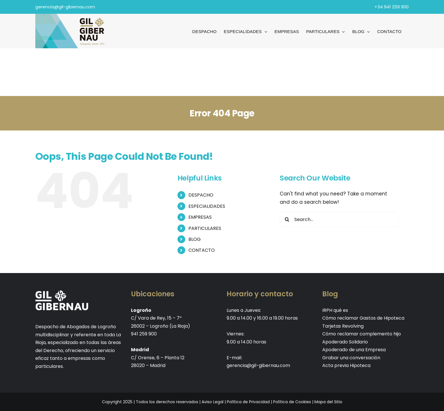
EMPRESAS (200, 217)
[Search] (287, 219)
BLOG (194, 239)
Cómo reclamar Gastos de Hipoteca (363, 318)
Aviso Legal (212, 402)
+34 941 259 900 (391, 7)
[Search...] (339, 219)
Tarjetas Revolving (343, 326)
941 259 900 (144, 334)
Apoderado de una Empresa (354, 349)
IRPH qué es (335, 310)
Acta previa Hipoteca (346, 365)
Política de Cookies (292, 402)
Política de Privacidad (248, 402)
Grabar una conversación (351, 357)
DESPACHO (200, 195)
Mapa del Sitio (328, 402)
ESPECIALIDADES (206, 206)
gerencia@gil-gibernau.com (65, 7)
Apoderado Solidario (345, 342)
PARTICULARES (204, 228)
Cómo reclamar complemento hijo (361, 334)
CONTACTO (201, 250)
